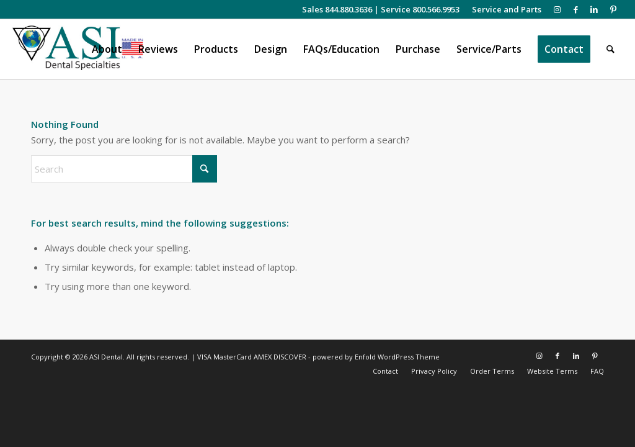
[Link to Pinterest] (613, 9)
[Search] (610, 49)
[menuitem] (503, 9)
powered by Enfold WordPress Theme (376, 356)
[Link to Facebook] (576, 9)
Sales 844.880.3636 (337, 9)
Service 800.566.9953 (420, 9)
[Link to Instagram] (557, 9)
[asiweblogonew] (77, 49)
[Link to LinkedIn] (594, 9)
